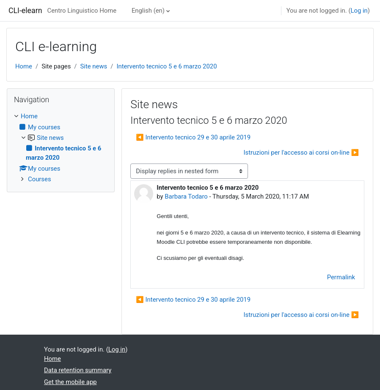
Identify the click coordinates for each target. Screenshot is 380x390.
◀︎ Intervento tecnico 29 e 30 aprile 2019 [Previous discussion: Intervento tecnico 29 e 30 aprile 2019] (193, 137)
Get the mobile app (70, 382)
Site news (93, 66)
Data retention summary (77, 370)
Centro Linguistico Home (81, 10)
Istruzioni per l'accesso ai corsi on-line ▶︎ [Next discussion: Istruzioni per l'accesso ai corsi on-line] (301, 152)
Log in (358, 10)
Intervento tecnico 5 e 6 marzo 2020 (166, 66)
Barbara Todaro (186, 196)
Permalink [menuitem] (341, 277)
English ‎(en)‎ (148, 10)
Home (23, 66)
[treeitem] (60, 148)
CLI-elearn (25, 10)
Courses (39, 179)
